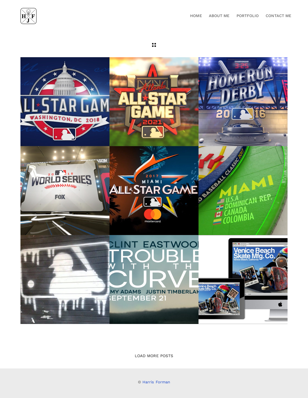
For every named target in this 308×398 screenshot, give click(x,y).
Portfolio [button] (248, 15)
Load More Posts (154, 356)
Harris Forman (156, 382)
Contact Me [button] (278, 15)
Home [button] (196, 15)
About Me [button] (219, 15)
